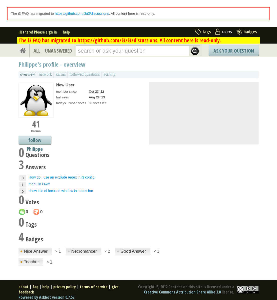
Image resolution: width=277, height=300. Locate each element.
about (24, 286)
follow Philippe (35, 140)
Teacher (30, 261)
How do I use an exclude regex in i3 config (62, 177)
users (227, 32)
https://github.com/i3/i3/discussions (82, 14)
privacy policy (64, 286)
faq (35, 286)
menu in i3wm (39, 184)
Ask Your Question (233, 50)
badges (250, 32)
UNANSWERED (58, 50)
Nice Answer (34, 251)
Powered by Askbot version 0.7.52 (46, 297)
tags (206, 32)
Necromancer (83, 251)
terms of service (94, 286)
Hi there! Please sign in (38, 32)
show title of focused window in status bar (61, 191)
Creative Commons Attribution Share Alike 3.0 (182, 292)
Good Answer (132, 251)
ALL (37, 50)
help (66, 32)
